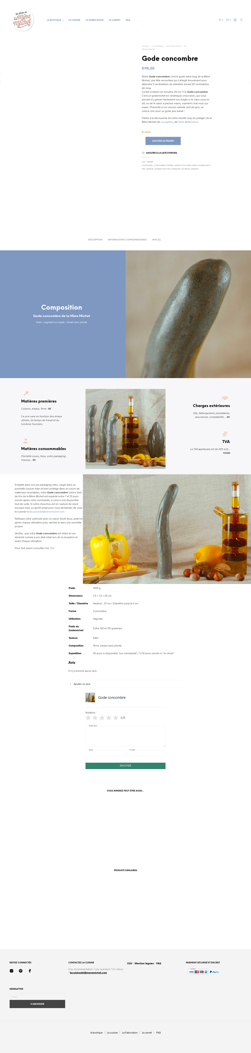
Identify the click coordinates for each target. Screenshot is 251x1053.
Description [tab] (95, 240)
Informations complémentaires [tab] (127, 240)
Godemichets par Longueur (167, 169)
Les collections (173, 46)
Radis (181, 121)
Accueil (145, 46)
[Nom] (105, 753)
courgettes (167, 121)
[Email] (37, 997)
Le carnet (114, 20)
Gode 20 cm (179, 165)
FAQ (128, 20)
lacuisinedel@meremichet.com (88, 972)
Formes (170, 165)
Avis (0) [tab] (156, 240)
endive (194, 121)
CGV (130, 963)
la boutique (54, 20)
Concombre (160, 165)
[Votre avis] (125, 736)
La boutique (157, 46)
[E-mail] (146, 753)
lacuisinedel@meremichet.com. (47, 511)
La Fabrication (95, 20)
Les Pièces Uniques (189, 169)
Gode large (191, 165)
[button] (220, 20)
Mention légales (144, 963)
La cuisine (74, 20)
